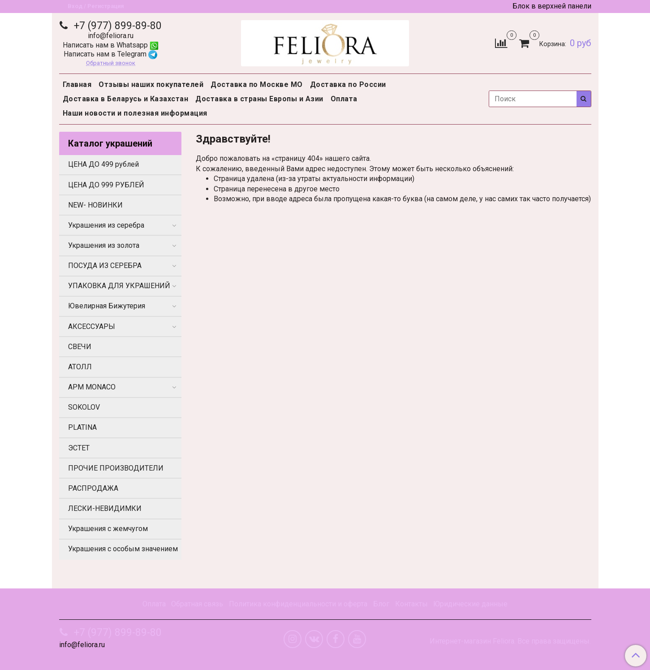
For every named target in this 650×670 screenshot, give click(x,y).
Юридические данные (470, 604)
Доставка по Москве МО (257, 84)
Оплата (344, 99)
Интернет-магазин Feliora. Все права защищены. (510, 641)
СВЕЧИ (79, 346)
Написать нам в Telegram (110, 54)
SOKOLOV (84, 407)
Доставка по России (348, 84)
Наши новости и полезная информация (135, 113)
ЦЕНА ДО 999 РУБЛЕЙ (106, 185)
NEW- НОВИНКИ (95, 205)
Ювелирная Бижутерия (106, 306)
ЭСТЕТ (79, 448)
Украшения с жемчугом (108, 528)
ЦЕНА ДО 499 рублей (103, 164)
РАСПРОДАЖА (93, 488)
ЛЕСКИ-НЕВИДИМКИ (105, 508)
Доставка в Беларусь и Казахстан (126, 99)
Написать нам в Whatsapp (111, 45)
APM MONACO (92, 387)
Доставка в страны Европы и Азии (259, 99)
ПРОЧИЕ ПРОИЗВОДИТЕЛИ (116, 468)
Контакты (411, 604)
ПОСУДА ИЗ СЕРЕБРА (105, 265)
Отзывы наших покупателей (151, 84)
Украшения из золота (103, 245)
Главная (77, 84)
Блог (381, 604)
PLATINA (82, 427)
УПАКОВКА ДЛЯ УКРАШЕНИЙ (119, 285)
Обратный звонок (110, 63)
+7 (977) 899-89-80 (116, 26)
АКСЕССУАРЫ (91, 326)
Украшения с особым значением (123, 549)
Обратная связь (197, 604)
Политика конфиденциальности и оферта (298, 604)
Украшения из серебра (106, 225)
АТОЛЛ (80, 367)
